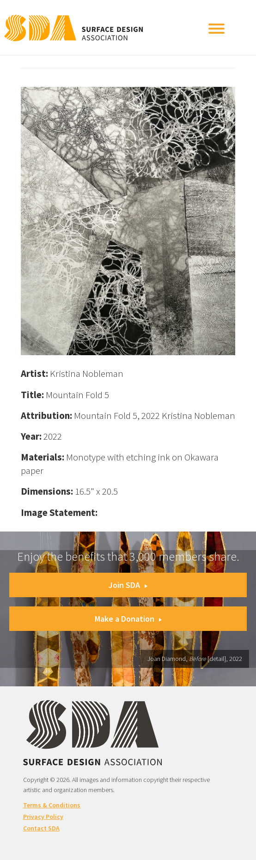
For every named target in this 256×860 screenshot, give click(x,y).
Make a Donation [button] (128, 618)
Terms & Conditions (51, 805)
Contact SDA (41, 828)
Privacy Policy (43, 816)
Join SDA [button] (128, 585)
